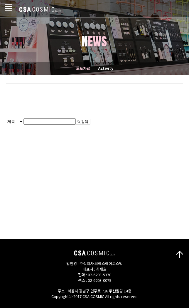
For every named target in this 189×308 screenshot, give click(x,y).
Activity (105, 68)
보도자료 (83, 68)
